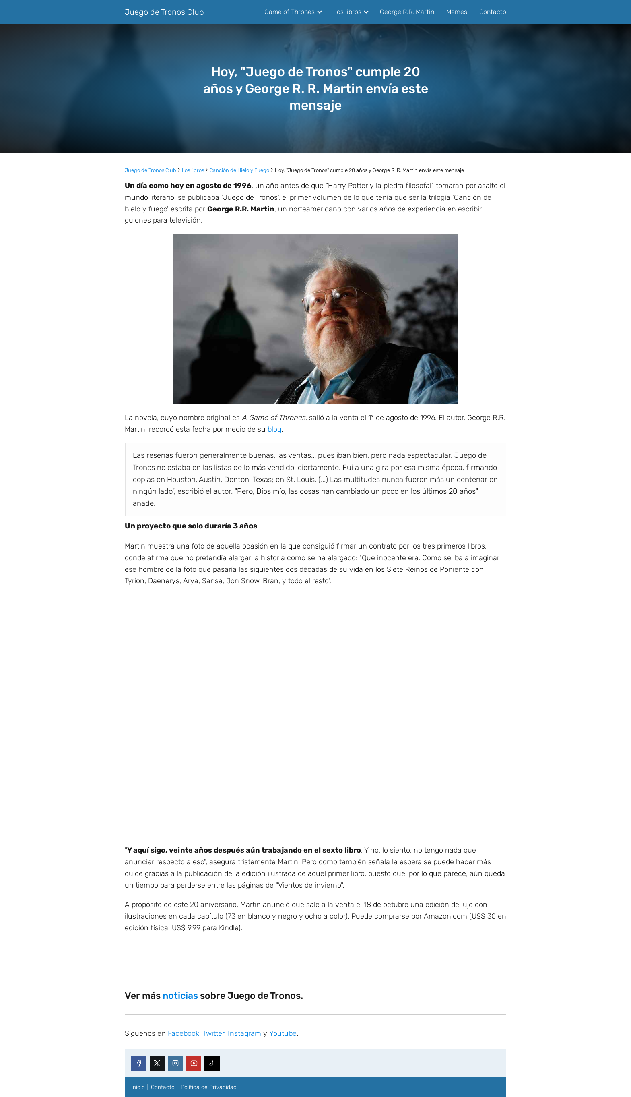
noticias (180, 995)
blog (274, 429)
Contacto (492, 12)
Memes (456, 12)
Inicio (138, 1087)
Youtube (283, 1033)
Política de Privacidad (209, 1087)
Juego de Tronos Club (164, 12)
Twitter (213, 1033)
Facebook (183, 1033)
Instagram (244, 1033)
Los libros (347, 12)
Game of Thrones (289, 12)
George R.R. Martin (407, 12)
